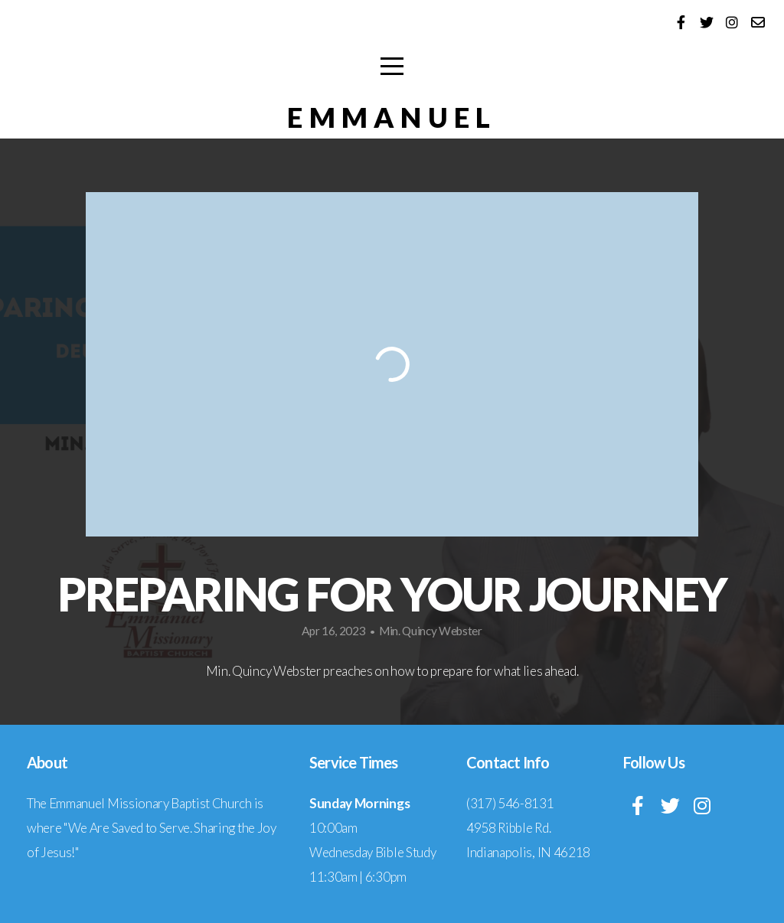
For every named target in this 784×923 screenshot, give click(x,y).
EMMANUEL (391, 117)
